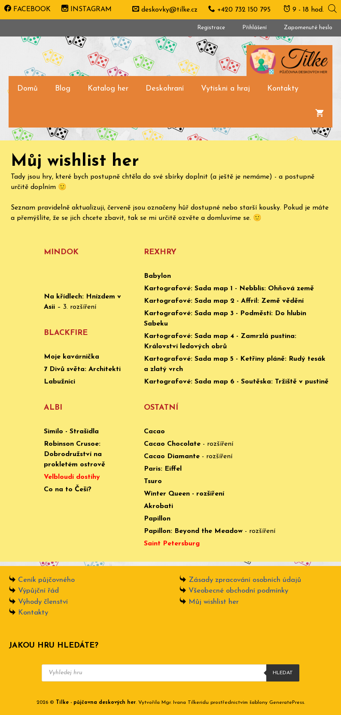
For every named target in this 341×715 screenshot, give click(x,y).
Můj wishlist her (214, 601)
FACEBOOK (27, 9)
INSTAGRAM (86, 9)
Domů (27, 89)
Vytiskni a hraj (225, 89)
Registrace (211, 27)
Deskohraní (165, 89)
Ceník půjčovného (46, 580)
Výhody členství (43, 601)
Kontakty (282, 89)
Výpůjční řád (38, 590)
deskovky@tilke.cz (169, 9)
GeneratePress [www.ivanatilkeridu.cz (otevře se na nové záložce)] (286, 702)
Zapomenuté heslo (308, 27)
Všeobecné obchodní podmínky (238, 590)
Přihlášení (254, 27)
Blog (62, 89)
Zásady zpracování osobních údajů (245, 580)
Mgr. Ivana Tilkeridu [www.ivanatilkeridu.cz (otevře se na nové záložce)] (185, 702)
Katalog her (108, 89)
